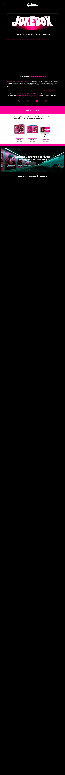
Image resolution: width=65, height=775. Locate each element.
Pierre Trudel (37, 95)
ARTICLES (36, 8)
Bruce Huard (38, 93)
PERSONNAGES (30, 8)
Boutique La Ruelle (44, 8)
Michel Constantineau (27, 95)
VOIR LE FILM (22, 8)
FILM (17, 8)
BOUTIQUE (32, 163)
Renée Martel (31, 93)
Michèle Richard (24, 93)
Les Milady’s (18, 95)
